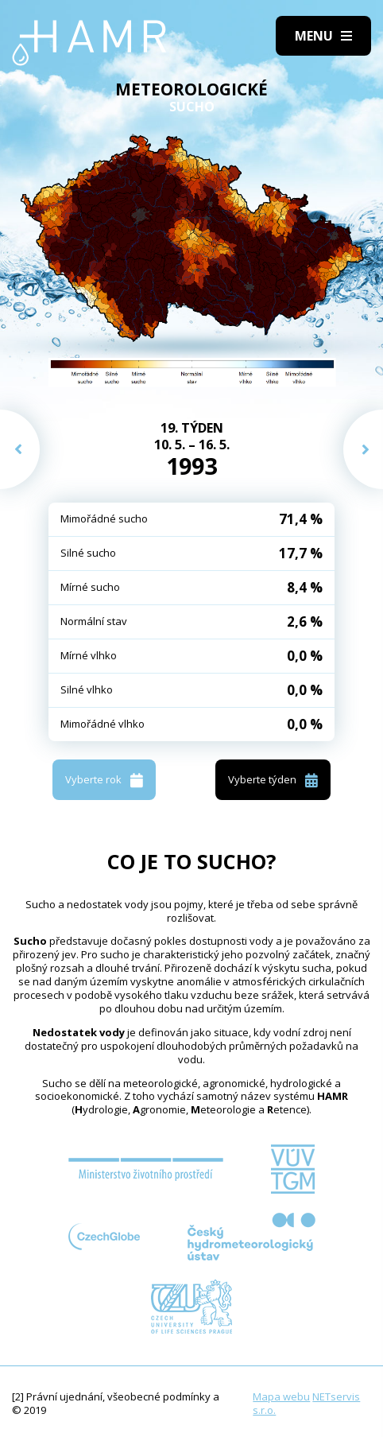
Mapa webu (281, 1396)
